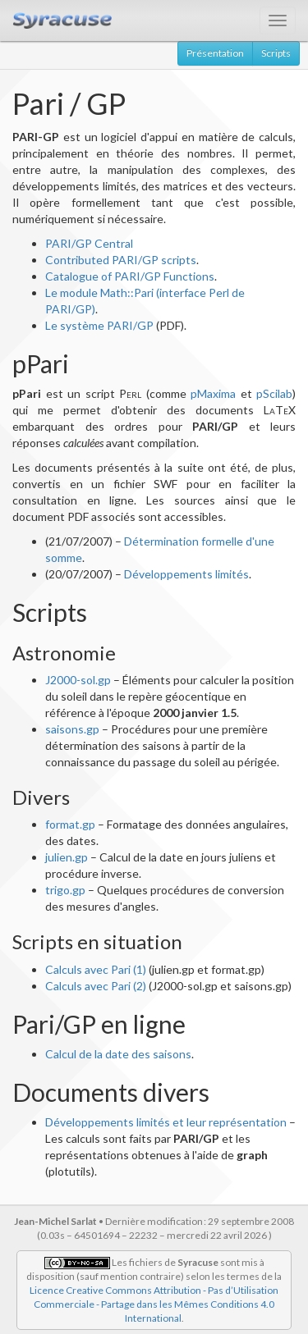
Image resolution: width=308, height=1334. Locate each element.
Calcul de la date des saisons (118, 1054)
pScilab (274, 393)
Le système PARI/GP (99, 325)
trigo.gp (65, 890)
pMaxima (213, 393)
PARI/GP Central (89, 243)
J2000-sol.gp (78, 680)
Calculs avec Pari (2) (95, 986)
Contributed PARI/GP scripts (120, 260)
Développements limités (186, 574)
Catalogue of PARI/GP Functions (129, 276)
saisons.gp (72, 729)
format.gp (70, 824)
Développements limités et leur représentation (166, 1122)
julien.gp (66, 857)
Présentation (215, 53)
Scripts (276, 53)
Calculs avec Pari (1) (95, 969)
